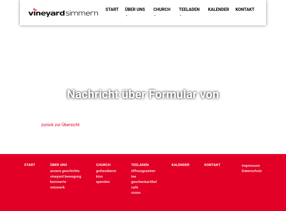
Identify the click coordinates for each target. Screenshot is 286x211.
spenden (103, 181)
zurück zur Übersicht (60, 124)
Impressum (251, 165)
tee (133, 176)
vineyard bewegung (65, 176)
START (111, 9)
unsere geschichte (64, 171)
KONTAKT (244, 9)
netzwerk (57, 187)
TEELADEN (189, 9)
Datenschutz (252, 171)
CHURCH (161, 9)
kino (99, 176)
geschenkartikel (144, 181)
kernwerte (58, 181)
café (134, 187)
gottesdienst (106, 171)
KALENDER (218, 9)
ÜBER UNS (135, 9)
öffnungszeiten (143, 171)
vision (136, 192)
